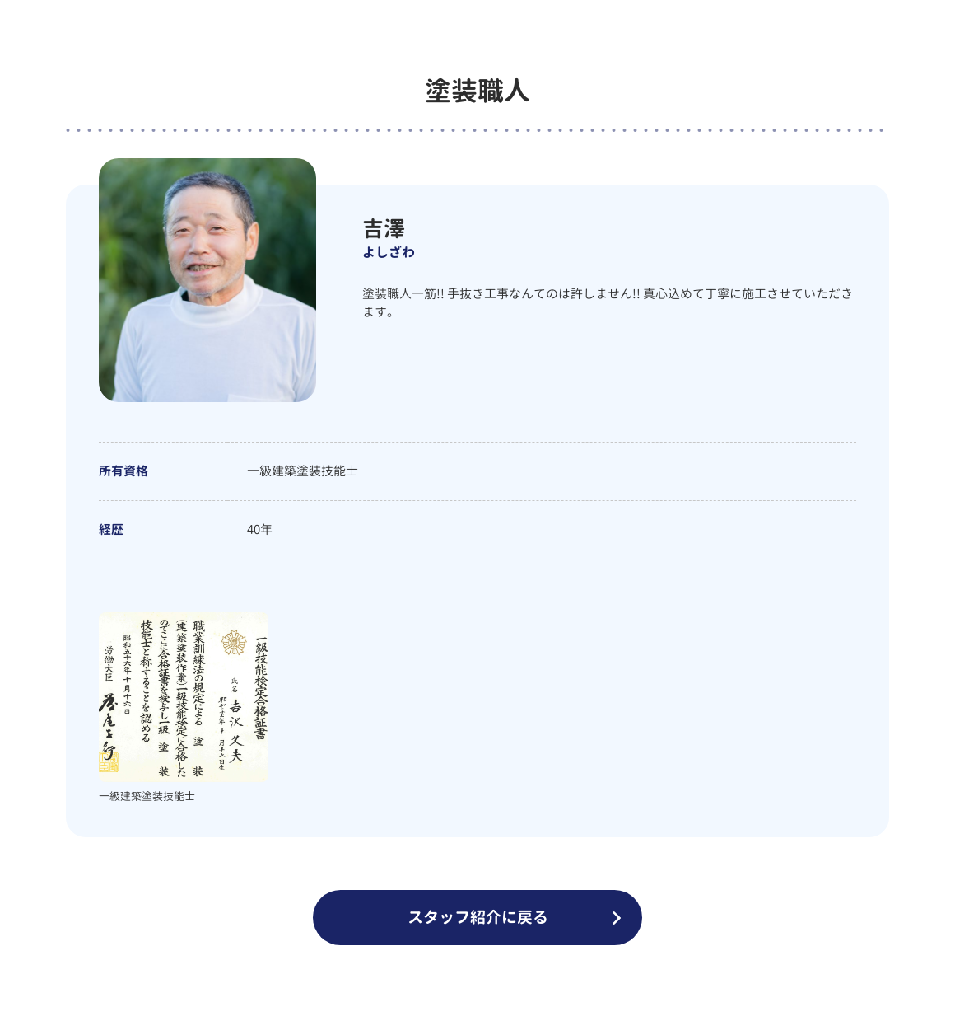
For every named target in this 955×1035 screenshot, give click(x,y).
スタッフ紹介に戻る (478, 917)
